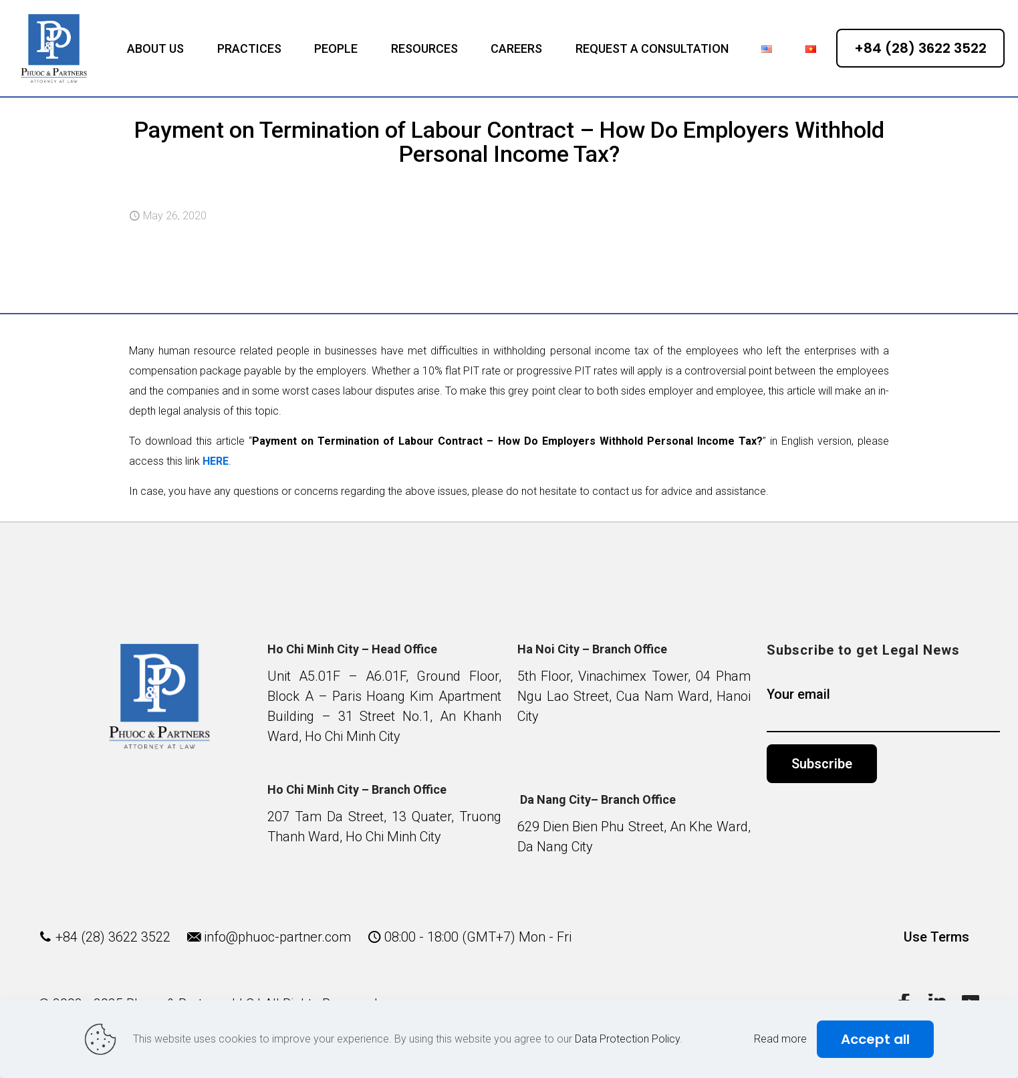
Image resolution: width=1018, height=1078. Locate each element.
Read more (780, 1039)
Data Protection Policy (627, 1039)
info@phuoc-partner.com (277, 937)
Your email (883, 709)
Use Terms (936, 937)
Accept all (875, 1039)
